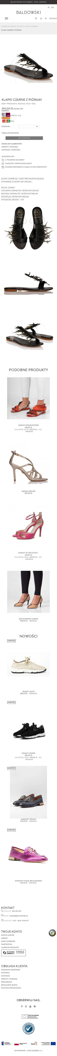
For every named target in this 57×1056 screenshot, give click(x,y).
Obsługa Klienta (14, 966)
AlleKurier (20, 953)
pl (49, 7)
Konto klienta (7, 935)
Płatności (5, 976)
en (52, 7)
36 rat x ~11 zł (11, 116)
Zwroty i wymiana (9, 979)
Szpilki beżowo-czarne (28, 619)
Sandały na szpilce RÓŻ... (28, 553)
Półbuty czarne (28, 753)
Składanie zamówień (10, 970)
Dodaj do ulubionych (12, 144)
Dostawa (5, 973)
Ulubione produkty (10, 947)
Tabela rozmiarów (10, 133)
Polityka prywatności (11, 988)
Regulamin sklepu (9, 985)
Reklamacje (6, 982)
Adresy (4, 938)
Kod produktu (9, 104)
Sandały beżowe (28, 491)
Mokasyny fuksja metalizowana (28, 881)
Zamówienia (6, 944)
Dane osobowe (8, 941)
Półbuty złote (28, 692)
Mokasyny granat (28, 819)
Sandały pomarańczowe (28, 425)
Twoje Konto (11, 932)
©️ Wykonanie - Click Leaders (27, 1051)
